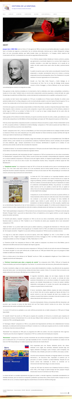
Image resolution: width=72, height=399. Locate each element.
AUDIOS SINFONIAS (45, 14)
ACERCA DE (11, 14)
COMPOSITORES (28, 14)
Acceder (5, 391)
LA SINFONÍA (18, 14)
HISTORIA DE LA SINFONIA (23, 6)
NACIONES (36, 14)
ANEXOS (55, 14)
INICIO (4, 14)
